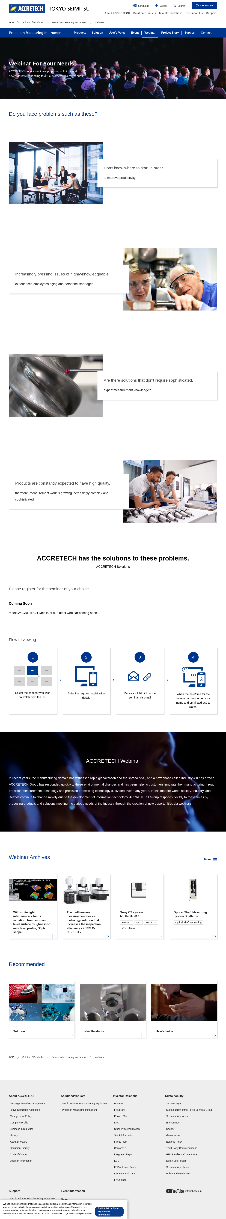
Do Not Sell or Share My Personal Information (108, 1211)
